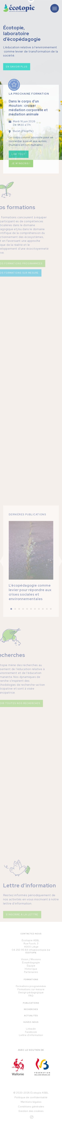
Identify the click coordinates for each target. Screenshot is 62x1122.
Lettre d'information (31, 1035)
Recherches (31, 1009)
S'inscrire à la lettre (22, 921)
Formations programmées (31, 986)
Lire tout (19, 158)
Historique (31, 968)
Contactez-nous (30, 934)
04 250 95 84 (20, 949)
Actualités (31, 1015)
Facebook (31, 1031)
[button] (11, 615)
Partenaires (31, 971)
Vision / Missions (31, 959)
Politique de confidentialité (31, 1097)
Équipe (31, 965)
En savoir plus (16, 67)
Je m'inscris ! (21, 167)
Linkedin (31, 1028)
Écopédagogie (31, 962)
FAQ (31, 995)
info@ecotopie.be (39, 949)
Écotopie (31, 952)
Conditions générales (31, 1106)
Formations (31, 979)
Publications (31, 1003)
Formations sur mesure (31, 989)
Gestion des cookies (30, 1111)
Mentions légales (31, 1101)
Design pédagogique (31, 992)
